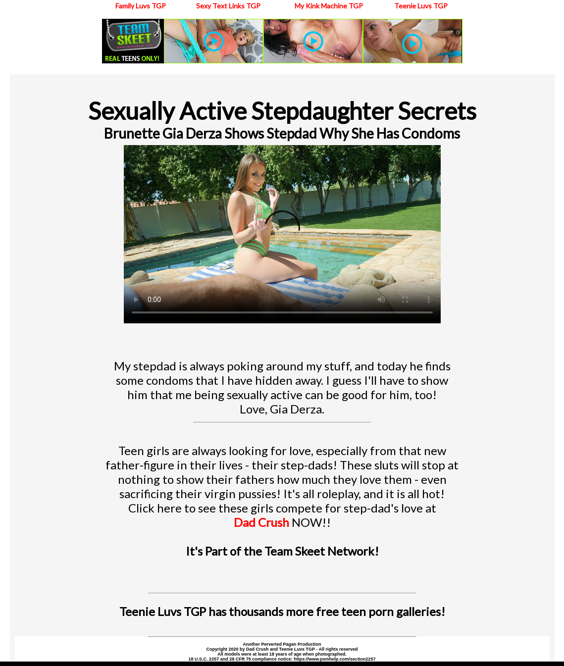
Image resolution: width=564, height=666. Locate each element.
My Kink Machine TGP (329, 5)
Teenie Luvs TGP (421, 5)
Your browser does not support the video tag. (282, 234)
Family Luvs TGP (140, 5)
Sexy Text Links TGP (228, 5)
